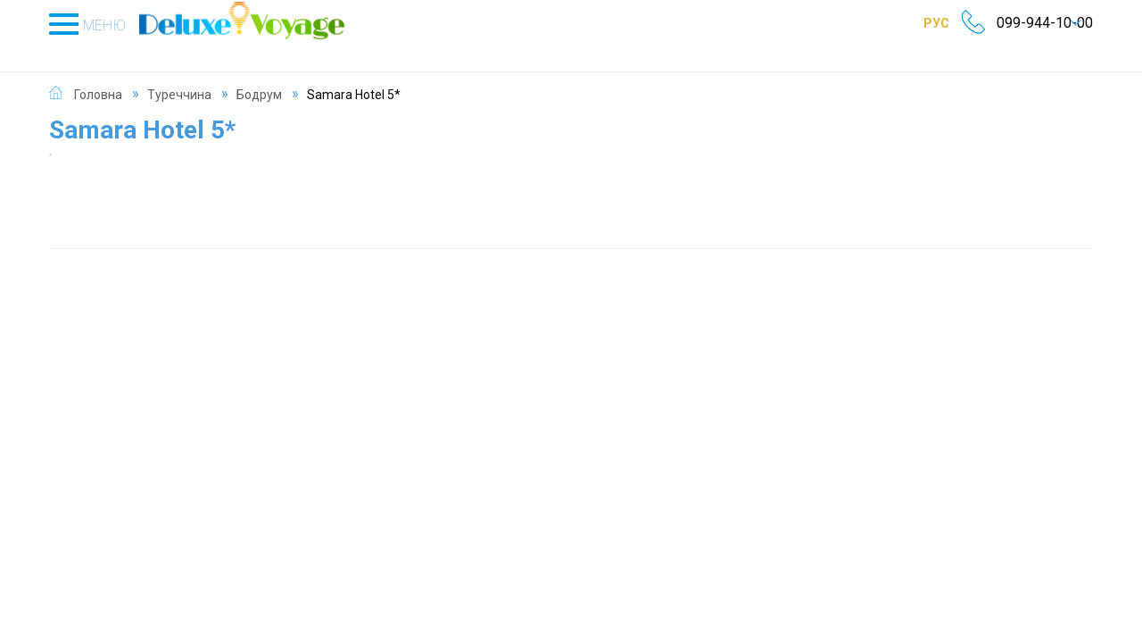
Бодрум (259, 75)
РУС (910, 22)
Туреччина (179, 75)
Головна (98, 75)
